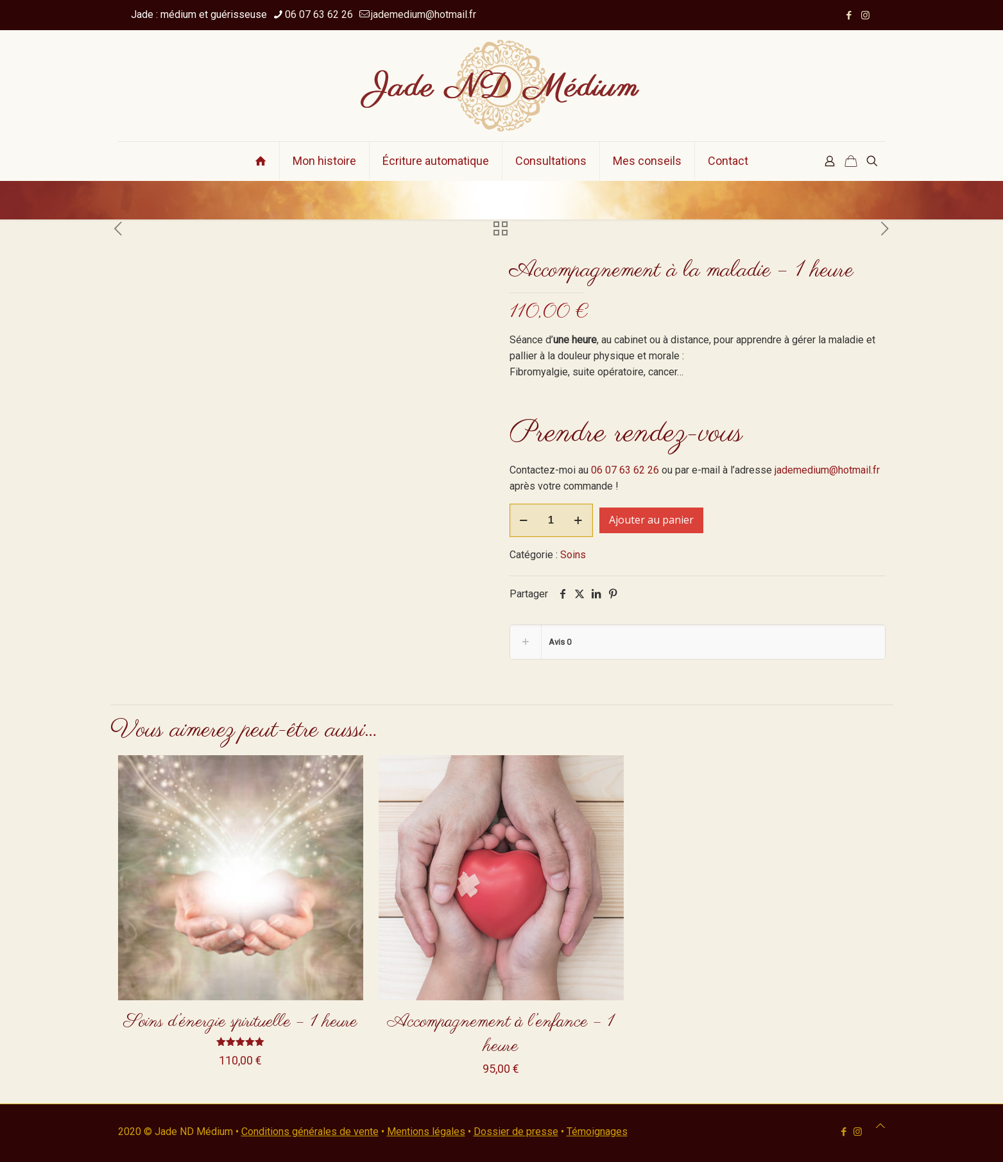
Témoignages (597, 1131)
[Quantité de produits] (551, 520)
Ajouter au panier (651, 520)
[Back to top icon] (880, 1126)
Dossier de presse (516, 1131)
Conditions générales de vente (310, 1131)
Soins (573, 555)
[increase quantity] (578, 520)
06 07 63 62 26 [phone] (319, 14)
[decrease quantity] (524, 520)
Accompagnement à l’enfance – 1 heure (501, 1034)
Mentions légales (426, 1131)
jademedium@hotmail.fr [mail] (423, 14)
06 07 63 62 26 (625, 470)
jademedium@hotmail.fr (827, 470)
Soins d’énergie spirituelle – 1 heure (240, 1021)
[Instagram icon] (865, 15)
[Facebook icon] (849, 15)
